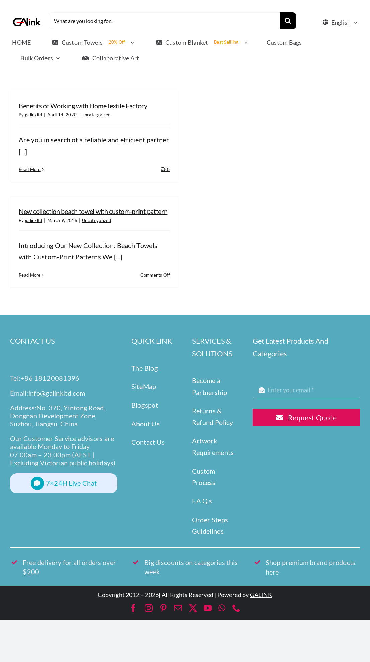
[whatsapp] (221, 608)
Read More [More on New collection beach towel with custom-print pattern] (30, 275)
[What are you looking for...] (164, 20)
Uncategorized (95, 114)
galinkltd (33, 114)
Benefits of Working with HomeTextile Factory (83, 106)
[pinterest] (163, 608)
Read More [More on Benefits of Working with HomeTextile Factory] (30, 169)
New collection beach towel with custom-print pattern (93, 211)
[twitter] (193, 608)
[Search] (288, 20)
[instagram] (149, 608)
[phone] (236, 608)
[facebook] (133, 608)
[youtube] (208, 608)
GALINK (261, 594)
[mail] (178, 608)
